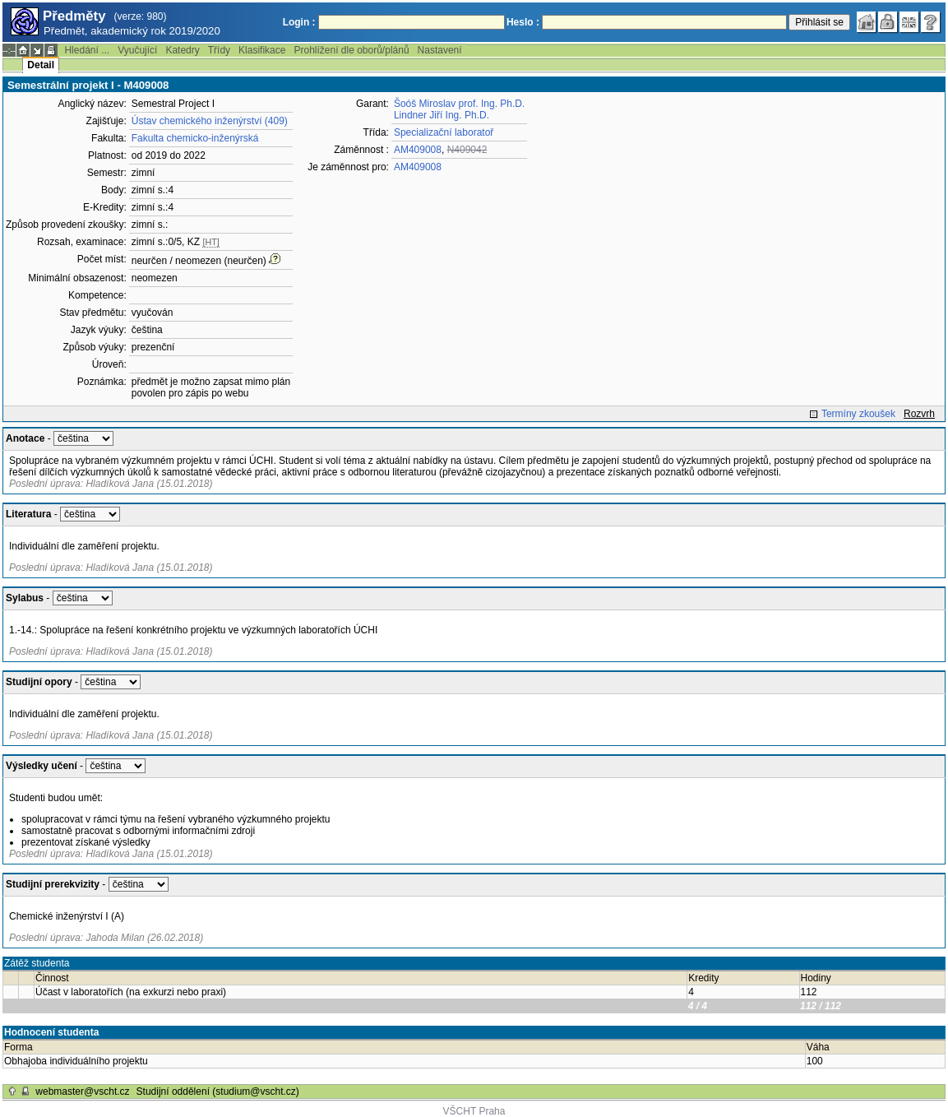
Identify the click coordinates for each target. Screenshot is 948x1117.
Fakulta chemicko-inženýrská (195, 138)
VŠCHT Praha (474, 1111)
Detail (40, 65)
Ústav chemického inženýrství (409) (210, 121)
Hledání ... (86, 50)
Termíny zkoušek (858, 413)
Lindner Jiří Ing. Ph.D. (441, 115)
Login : (299, 22)
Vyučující (137, 50)
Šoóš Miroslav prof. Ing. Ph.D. (459, 103)
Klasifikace (261, 50)
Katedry (182, 50)
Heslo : (522, 22)
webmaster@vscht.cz (82, 1091)
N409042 (467, 149)
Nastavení (440, 50)
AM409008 (418, 149)
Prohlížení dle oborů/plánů (351, 50)
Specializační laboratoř (443, 132)
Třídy (219, 50)
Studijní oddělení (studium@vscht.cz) (217, 1091)
